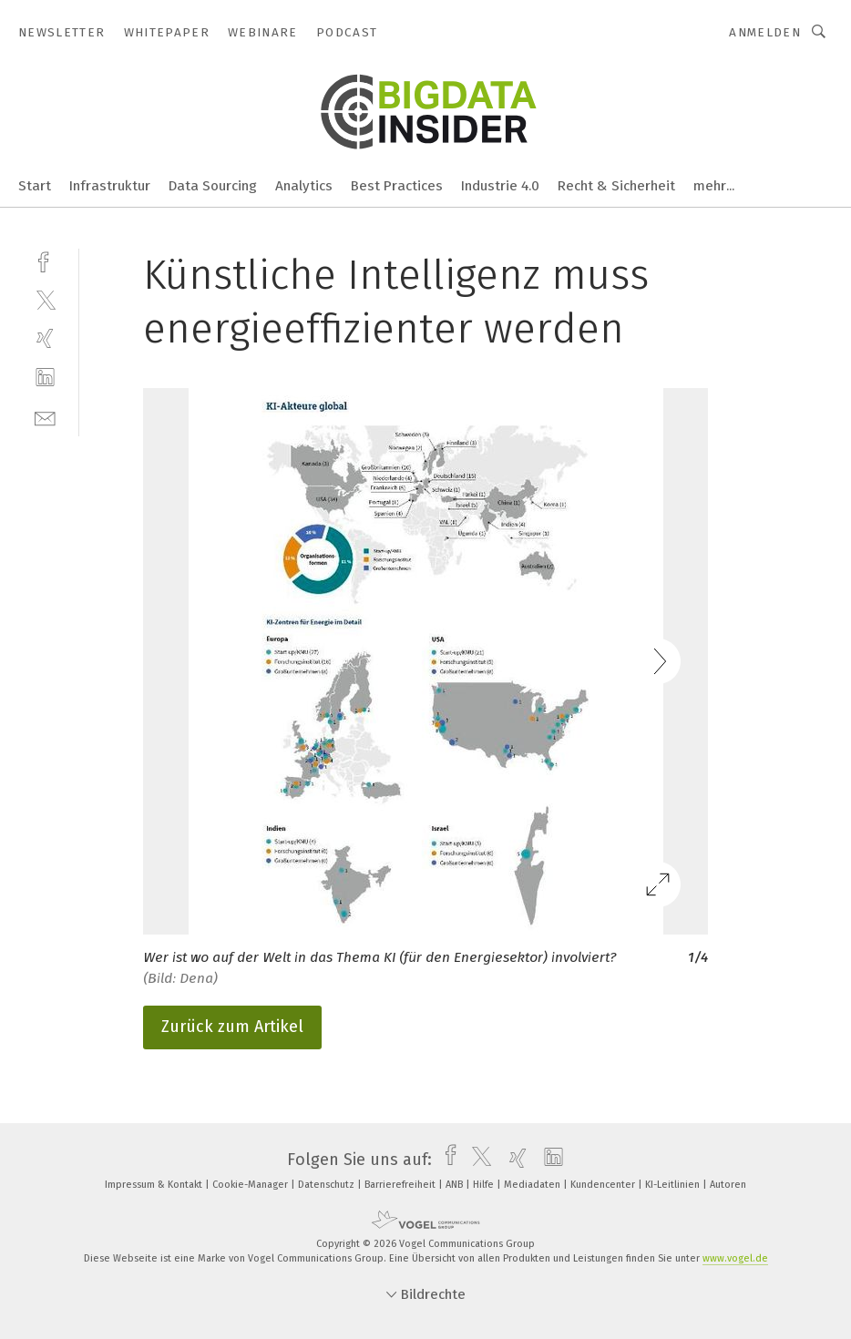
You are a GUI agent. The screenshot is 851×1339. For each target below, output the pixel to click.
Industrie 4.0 (500, 186)
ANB (456, 1185)
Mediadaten (533, 1185)
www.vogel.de (735, 1258)
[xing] (45, 338)
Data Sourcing (213, 186)
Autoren (728, 1185)
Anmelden (765, 32)
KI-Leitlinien (673, 1185)
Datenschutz (327, 1185)
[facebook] (45, 260)
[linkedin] (45, 377)
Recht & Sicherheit (616, 186)
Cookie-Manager (251, 1185)
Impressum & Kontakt (155, 1185)
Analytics (304, 186)
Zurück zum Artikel (232, 1027)
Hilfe (485, 1185)
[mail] (45, 416)
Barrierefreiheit (401, 1185)
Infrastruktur (109, 186)
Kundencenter (604, 1185)
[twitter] (45, 299)
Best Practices (397, 186)
